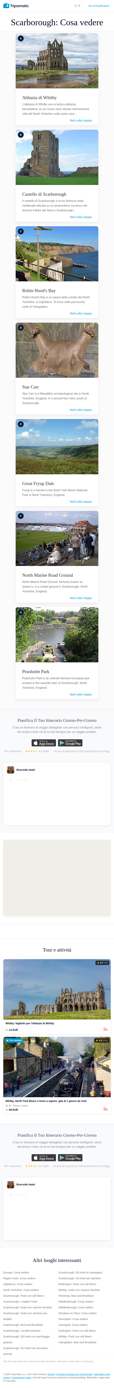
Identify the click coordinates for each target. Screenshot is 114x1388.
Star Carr (30, 386)
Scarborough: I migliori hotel (20, 1301)
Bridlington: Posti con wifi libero (77, 1284)
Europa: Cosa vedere (16, 1272)
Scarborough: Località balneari (21, 1330)
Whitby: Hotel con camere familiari (79, 1289)
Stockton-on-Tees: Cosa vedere (77, 1313)
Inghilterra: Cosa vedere (17, 1284)
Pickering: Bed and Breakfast (76, 1295)
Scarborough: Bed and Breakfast (23, 1324)
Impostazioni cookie (21, 1377)
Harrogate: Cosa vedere (73, 1324)
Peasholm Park (35, 671)
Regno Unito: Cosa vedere (19, 1278)
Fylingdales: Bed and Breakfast (77, 1342)
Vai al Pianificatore (98, 5)
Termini (50, 1374)
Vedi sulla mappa (81, 120)
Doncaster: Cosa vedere (73, 1319)
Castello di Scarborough (44, 194)
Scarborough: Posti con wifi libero (23, 1295)
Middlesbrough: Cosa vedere (75, 1301)
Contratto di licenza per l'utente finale (74, 1374)
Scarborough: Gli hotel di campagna (80, 1272)
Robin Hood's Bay (39, 290)
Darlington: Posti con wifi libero (77, 1330)
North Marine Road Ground (47, 575)
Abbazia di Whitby (39, 97)
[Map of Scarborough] (57, 878)
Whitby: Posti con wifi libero (75, 1336)
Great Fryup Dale (38, 483)
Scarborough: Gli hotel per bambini (79, 1278)
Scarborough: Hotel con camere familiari (27, 1307)
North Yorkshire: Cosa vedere (21, 1289)
